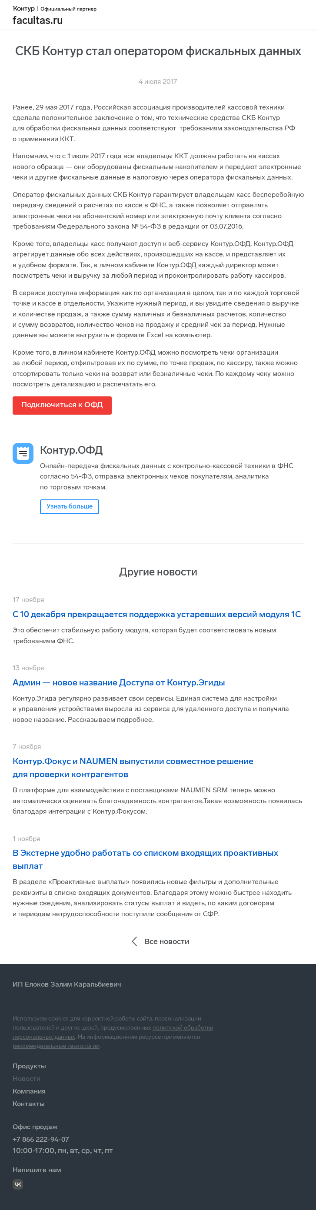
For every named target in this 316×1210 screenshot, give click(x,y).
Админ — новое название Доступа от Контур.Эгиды (119, 682)
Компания (29, 1091)
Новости (26, 1078)
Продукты (29, 1066)
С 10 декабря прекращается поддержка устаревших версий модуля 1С (157, 614)
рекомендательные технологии (56, 1046)
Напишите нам (37, 1170)
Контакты (29, 1104)
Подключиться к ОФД (62, 404)
